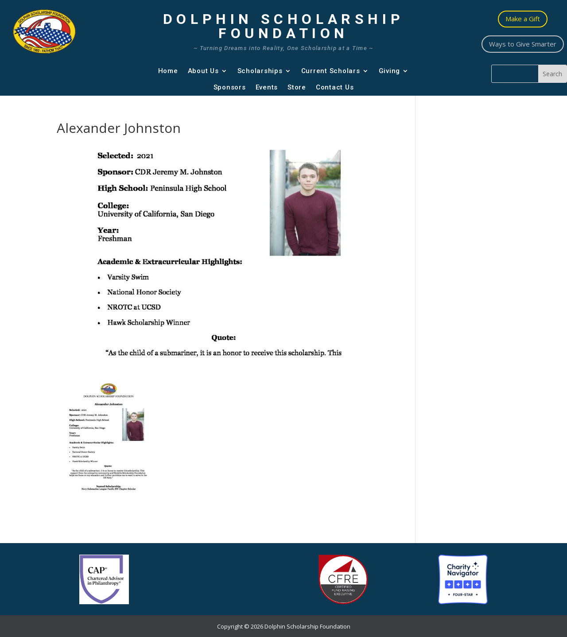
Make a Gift (522, 18)
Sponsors (230, 87)
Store (296, 87)
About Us (203, 71)
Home (168, 71)
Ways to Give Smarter (522, 43)
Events (267, 87)
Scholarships (260, 71)
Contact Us (335, 87)
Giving (389, 71)
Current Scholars (330, 71)
